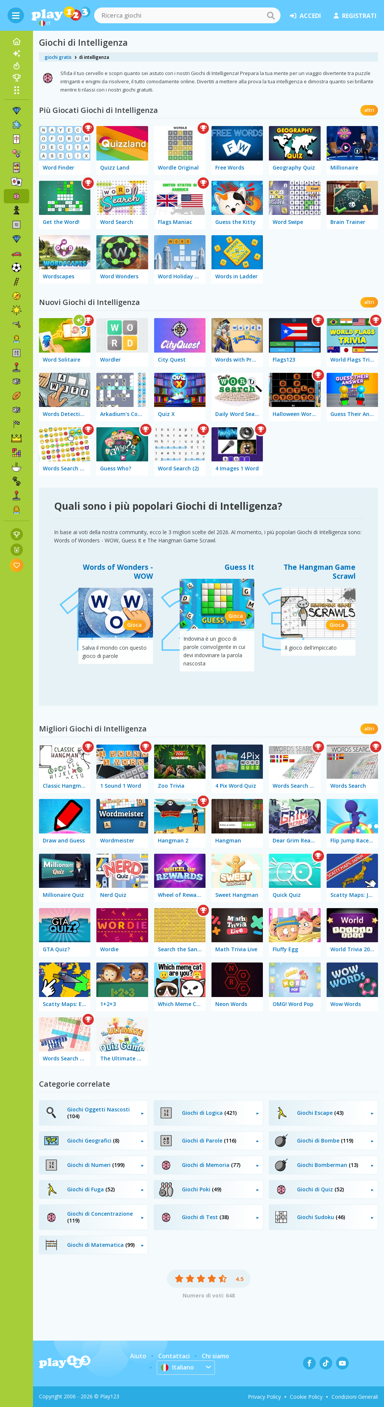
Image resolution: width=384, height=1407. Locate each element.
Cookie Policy (306, 1396)
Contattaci (174, 1356)
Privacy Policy (264, 1396)
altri (369, 110)
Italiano (177, 1367)
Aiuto (138, 1356)
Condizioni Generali (355, 1396)
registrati (355, 16)
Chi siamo (215, 1356)
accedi (305, 16)
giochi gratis (58, 57)
